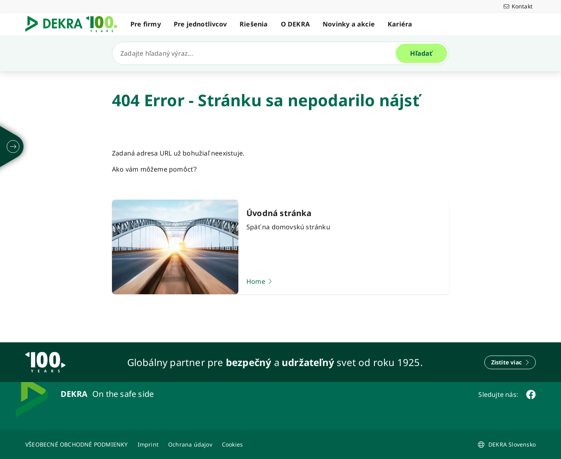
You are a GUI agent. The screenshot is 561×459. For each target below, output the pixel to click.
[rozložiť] (13, 146)
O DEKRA (295, 24)
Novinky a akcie (349, 24)
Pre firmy (145, 24)
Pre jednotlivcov (200, 24)
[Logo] (74, 24)
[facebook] (531, 394)
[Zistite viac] (510, 362)
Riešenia (254, 24)
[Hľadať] (257, 53)
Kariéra (400, 24)
